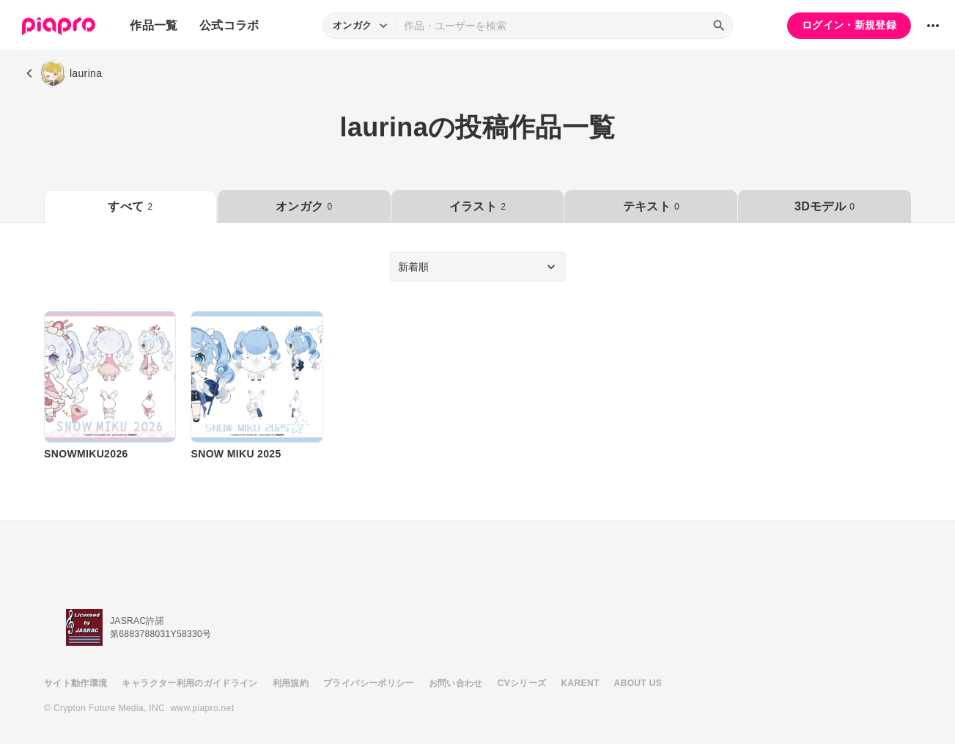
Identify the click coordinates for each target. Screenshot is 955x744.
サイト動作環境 (75, 683)
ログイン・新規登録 (849, 25)
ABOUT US (638, 683)
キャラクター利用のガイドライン (189, 683)
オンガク (304, 206)
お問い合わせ (456, 683)
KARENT (580, 683)
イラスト (477, 206)
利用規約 (291, 683)
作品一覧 (153, 25)
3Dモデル (824, 206)
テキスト (651, 206)
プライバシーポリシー (368, 683)
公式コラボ (229, 25)
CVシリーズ (522, 683)
